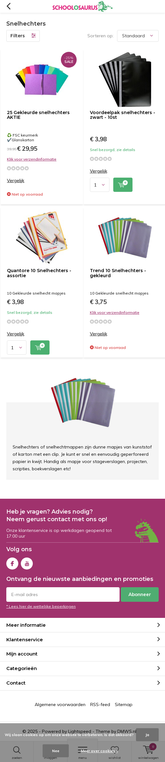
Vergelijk (15, 180)
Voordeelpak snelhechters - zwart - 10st (122, 115)
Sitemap (124, 704)
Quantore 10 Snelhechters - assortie (39, 273)
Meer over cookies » (99, 750)
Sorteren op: (100, 36)
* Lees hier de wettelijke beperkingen (41, 606)
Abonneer (139, 594)
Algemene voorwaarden (60, 704)
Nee (55, 750)
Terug (8, 6)
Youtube (27, 562)
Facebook (12, 562)
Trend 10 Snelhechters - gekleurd (118, 273)
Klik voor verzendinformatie (31, 159)
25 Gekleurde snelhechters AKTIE (38, 115)
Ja (147, 734)
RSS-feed (100, 704)
